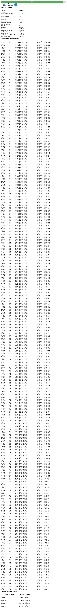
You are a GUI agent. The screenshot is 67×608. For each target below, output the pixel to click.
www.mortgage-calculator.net (7, 5)
